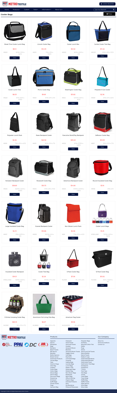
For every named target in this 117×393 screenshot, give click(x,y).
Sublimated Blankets (87, 360)
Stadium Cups (85, 357)
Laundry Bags (70, 364)
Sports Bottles (85, 353)
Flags (51, 385)
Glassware (69, 341)
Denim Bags (54, 374)
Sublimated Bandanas (87, 358)
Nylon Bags (69, 376)
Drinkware (53, 380)
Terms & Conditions (103, 342)
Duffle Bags (53, 382)
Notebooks (69, 374)
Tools (35, 9)
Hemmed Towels (71, 344)
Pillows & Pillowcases (72, 387)
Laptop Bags (69, 362)
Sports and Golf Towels (88, 351)
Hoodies (68, 346)
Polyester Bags (85, 341)
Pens (67, 383)
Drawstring (53, 378)
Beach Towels (54, 350)
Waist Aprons (85, 383)
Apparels (52, 341)
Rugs (82, 348)
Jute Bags (69, 355)
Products (16, 9)
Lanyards (68, 360)
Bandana (53, 348)
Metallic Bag (69, 371)
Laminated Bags (70, 358)
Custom (26, 9)
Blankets (52, 353)
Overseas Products (71, 382)
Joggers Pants (70, 353)
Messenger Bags (71, 369)
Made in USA (69, 367)
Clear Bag (53, 366)
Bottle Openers (54, 355)
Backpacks (53, 344)
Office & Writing (70, 378)
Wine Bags (84, 385)
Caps (51, 362)
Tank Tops (84, 371)
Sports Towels (85, 355)
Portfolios (84, 342)
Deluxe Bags (54, 373)
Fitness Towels (54, 383)
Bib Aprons (53, 351)
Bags (51, 346)
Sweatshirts (84, 367)
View (14, 58)
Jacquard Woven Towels (73, 351)
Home (7, 9)
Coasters (52, 367)
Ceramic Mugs (54, 364)
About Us (58, 9)
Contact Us (101, 344)
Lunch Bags (69, 366)
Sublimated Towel (86, 362)
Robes (83, 346)
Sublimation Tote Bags (87, 364)
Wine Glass (84, 387)
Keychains (69, 357)
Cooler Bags (53, 369)
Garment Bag (54, 387)
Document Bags (55, 376)
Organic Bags (70, 380)
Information (46, 9)
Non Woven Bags (71, 373)
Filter (109, 14)
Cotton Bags (53, 371)
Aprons (52, 342)
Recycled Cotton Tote (87, 344)
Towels (83, 374)
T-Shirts (83, 369)
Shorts (83, 350)
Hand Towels (69, 342)
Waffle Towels (85, 382)
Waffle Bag (84, 380)
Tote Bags (84, 373)
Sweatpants (84, 366)
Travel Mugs (84, 378)
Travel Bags (84, 376)
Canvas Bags (54, 360)
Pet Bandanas (70, 385)
